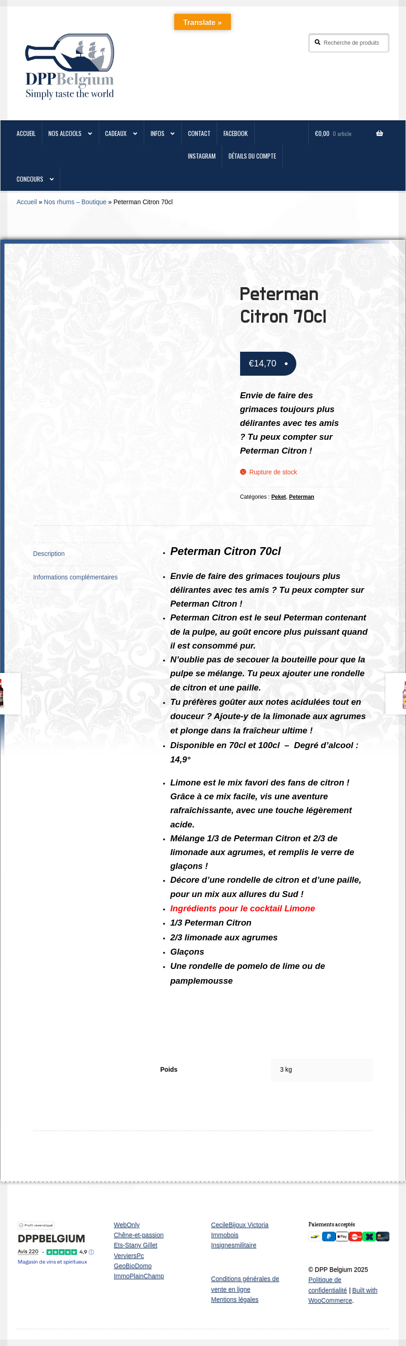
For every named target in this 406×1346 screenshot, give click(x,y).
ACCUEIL (26, 133)
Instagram (202, 155)
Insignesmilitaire (233, 1245)
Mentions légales (235, 1299)
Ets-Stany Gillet (135, 1245)
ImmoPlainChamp (139, 1276)
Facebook (236, 133)
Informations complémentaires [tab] (75, 577)
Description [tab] (49, 553)
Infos (158, 133)
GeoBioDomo (133, 1266)
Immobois (224, 1235)
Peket (278, 497)
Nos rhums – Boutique (75, 202)
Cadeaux (116, 133)
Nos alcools (65, 133)
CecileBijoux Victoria (240, 1225)
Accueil (27, 202)
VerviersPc (129, 1255)
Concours (30, 178)
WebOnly (127, 1225)
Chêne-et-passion (139, 1235)
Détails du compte (252, 155)
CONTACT (199, 133)
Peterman (301, 497)
